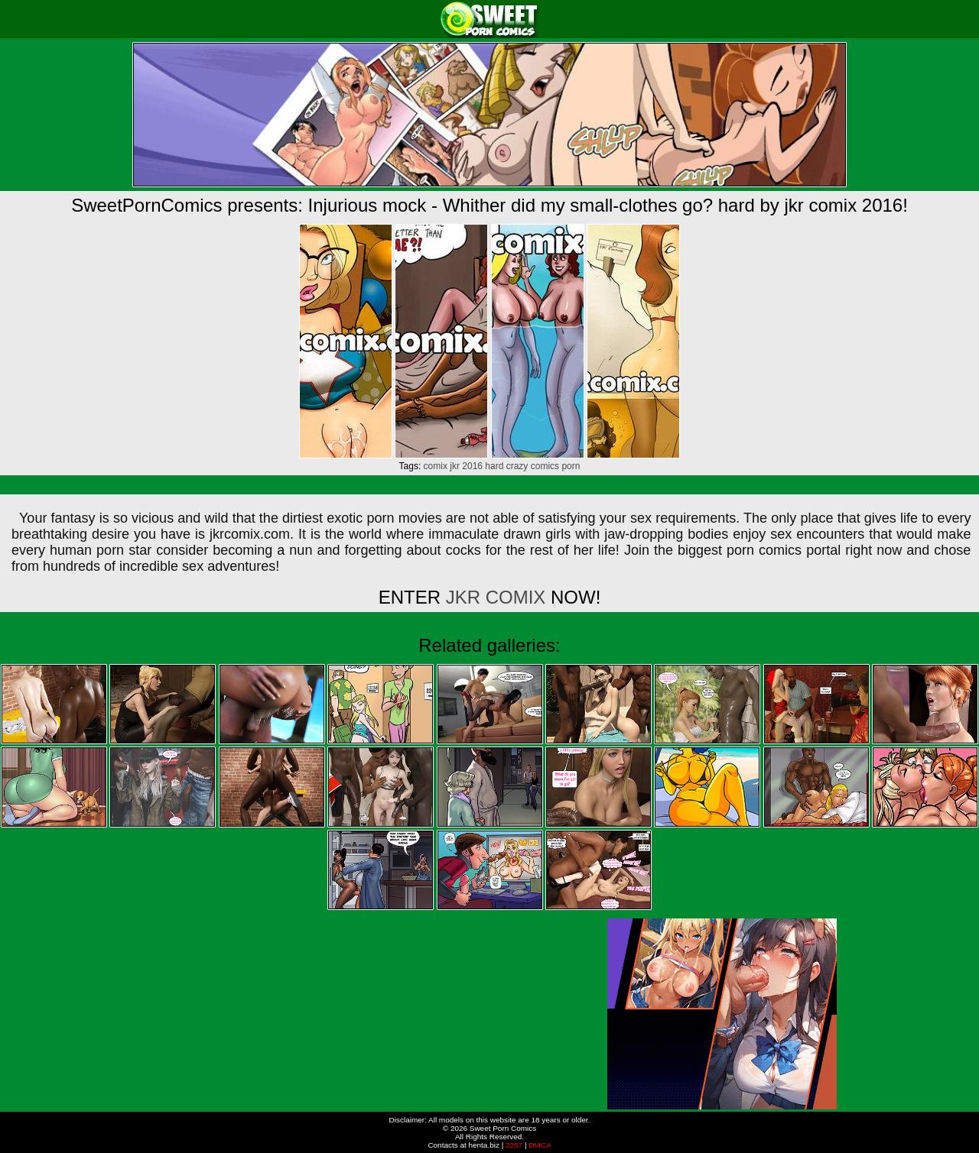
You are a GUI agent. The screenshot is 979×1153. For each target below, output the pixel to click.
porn (570, 466)
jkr (455, 466)
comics (545, 466)
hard (494, 466)
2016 (472, 466)
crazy (517, 466)
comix (435, 466)
